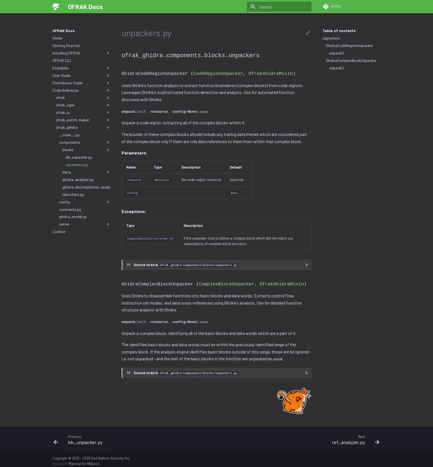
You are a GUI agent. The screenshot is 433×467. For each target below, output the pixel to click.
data (86, 172)
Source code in (186, 263)
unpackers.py (77, 164)
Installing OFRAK (81, 53)
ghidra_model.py (73, 216)
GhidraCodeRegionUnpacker (349, 45)
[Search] (279, 7)
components (84, 142)
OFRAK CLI (61, 60)
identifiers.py (73, 194)
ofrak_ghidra (83, 127)
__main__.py (69, 134)
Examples (81, 67)
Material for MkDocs (84, 461)
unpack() (336, 53)
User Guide (81, 75)
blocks (86, 149)
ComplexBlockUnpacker (226, 281)
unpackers (331, 38)
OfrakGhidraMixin (271, 73)
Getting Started (66, 45)
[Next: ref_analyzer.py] (300, 436)
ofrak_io (83, 112)
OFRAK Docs (63, 30)
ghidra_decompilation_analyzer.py (86, 187)
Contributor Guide (81, 82)
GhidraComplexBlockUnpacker (351, 60)
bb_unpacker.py (79, 157)
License (58, 231)
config (84, 202)
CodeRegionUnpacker (218, 73)
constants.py (70, 209)
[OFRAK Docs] (55, 6)
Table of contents (339, 30)
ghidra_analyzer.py (78, 179)
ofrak (83, 97)
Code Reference (81, 90)
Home (57, 38)
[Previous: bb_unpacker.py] (132, 436)
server (84, 224)
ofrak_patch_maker (83, 119)
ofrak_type (83, 105)
